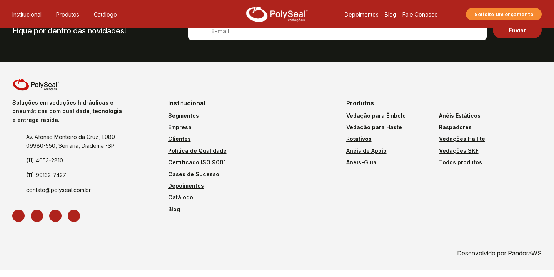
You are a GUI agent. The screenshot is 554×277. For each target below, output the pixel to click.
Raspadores (455, 127)
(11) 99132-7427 (46, 175)
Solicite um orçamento (503, 14)
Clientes (179, 138)
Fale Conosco (420, 14)
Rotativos (359, 138)
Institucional (31, 14)
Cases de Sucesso (193, 174)
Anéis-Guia (361, 162)
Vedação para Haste (374, 127)
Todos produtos (460, 162)
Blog (390, 14)
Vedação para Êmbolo (376, 115)
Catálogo (105, 14)
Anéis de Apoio (366, 150)
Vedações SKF (459, 150)
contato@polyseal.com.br (58, 190)
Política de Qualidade (197, 150)
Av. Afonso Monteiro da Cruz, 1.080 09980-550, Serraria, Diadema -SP (70, 141)
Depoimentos (362, 14)
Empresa (180, 127)
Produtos (72, 14)
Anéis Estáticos (460, 115)
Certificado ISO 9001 (197, 162)
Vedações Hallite (462, 138)
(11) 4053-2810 (44, 160)
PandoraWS (525, 253)
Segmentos (183, 115)
